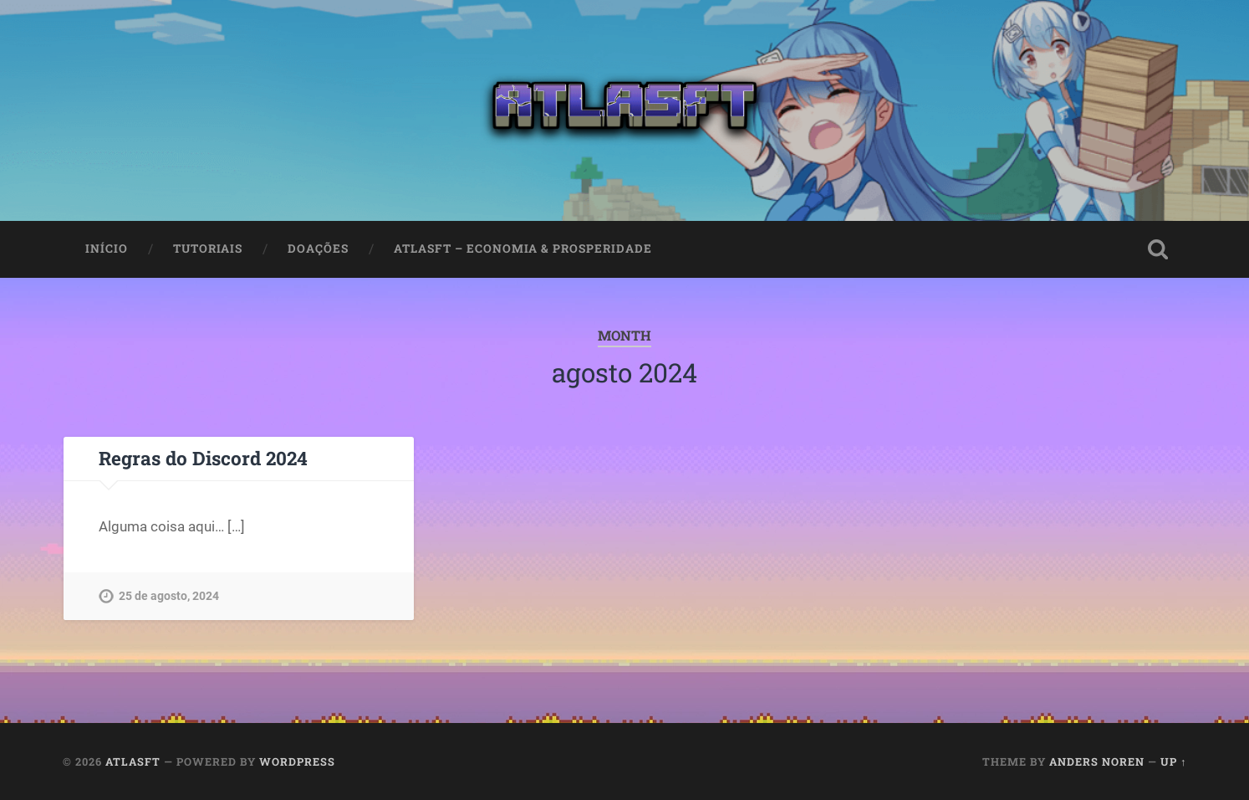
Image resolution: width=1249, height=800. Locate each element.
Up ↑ (1173, 761)
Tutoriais (207, 248)
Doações (318, 248)
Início (106, 248)
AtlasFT (133, 761)
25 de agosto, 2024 (169, 596)
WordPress (297, 761)
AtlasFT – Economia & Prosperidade (523, 248)
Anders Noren (1096, 761)
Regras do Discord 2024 (203, 457)
